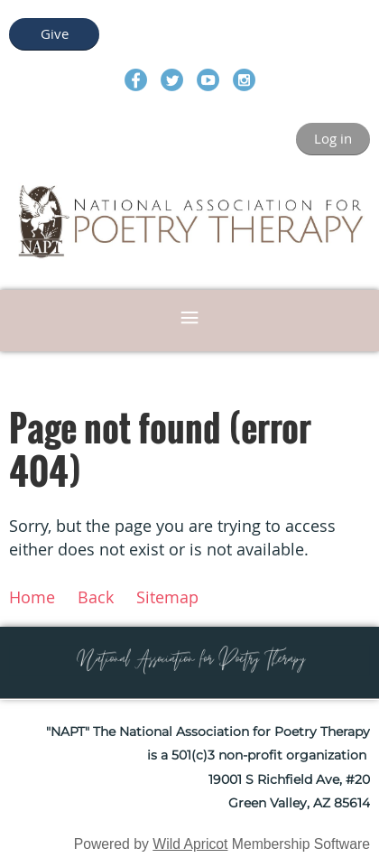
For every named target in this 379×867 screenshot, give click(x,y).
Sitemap (167, 597)
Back (96, 597)
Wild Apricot (190, 844)
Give (55, 33)
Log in (333, 138)
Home (32, 597)
